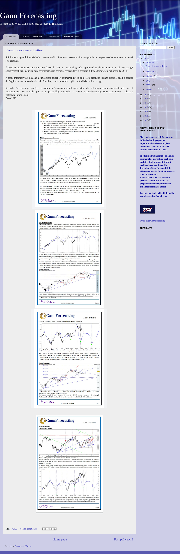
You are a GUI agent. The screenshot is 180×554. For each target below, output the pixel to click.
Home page (60, 539)
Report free (11, 36)
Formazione (53, 36)
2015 (145, 107)
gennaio (150, 89)
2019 (145, 58)
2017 (145, 98)
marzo (149, 84)
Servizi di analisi (72, 36)
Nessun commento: (29, 529)
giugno (149, 80)
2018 (145, 94)
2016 (145, 103)
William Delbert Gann (32, 36)
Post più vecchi (123, 539)
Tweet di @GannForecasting (152, 221)
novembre (151, 71)
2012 (145, 120)
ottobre (149, 76)
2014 (145, 111)
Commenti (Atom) (23, 546)
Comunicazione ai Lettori (24, 50)
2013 (145, 116)
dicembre (150, 62)
